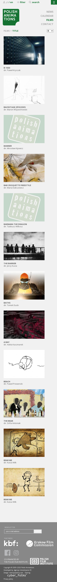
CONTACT (47, 24)
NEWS (50, 11)
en (11, 2)
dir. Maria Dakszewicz (24, 185)
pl (7, 2)
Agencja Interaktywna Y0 (22, 570)
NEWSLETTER (10, 527)
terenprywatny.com (16, 573)
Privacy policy (8, 579)
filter (21, 2)
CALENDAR (47, 16)
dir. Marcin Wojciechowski (24, 107)
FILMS (49, 20)
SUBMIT (38, 531)
